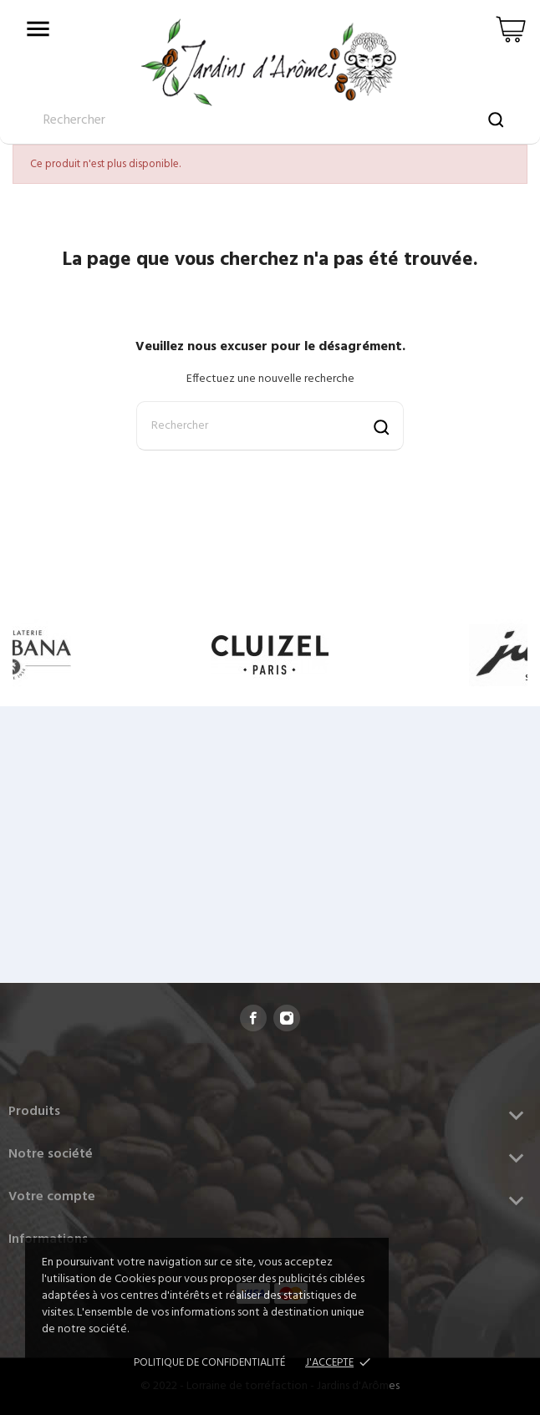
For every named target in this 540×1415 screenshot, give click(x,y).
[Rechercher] (270, 425)
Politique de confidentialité (209, 1363)
